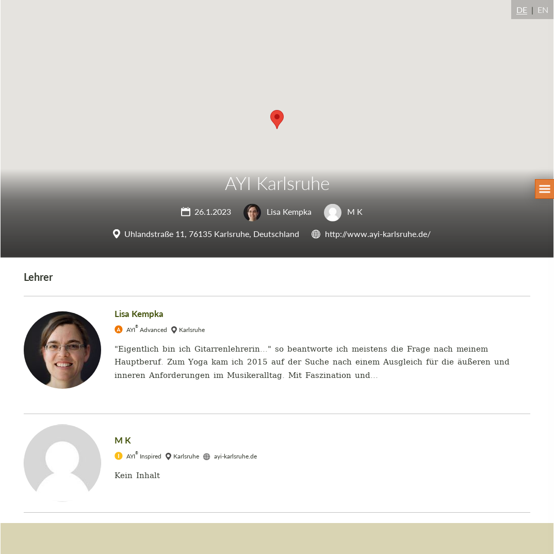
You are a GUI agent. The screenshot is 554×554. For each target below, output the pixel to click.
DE (521, 9)
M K (343, 211)
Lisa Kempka (277, 211)
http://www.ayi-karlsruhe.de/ (378, 234)
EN (542, 9)
